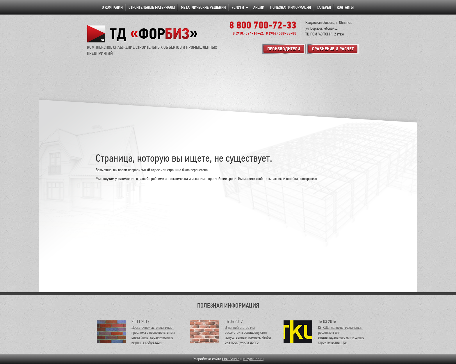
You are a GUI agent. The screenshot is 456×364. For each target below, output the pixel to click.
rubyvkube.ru (253, 359)
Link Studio (230, 359)
